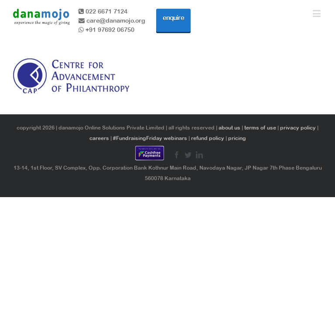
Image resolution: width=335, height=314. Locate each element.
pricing (237, 138)
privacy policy (298, 128)
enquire (173, 17)
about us (229, 128)
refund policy (207, 138)
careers (99, 138)
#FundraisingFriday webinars (150, 138)
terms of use (260, 128)
